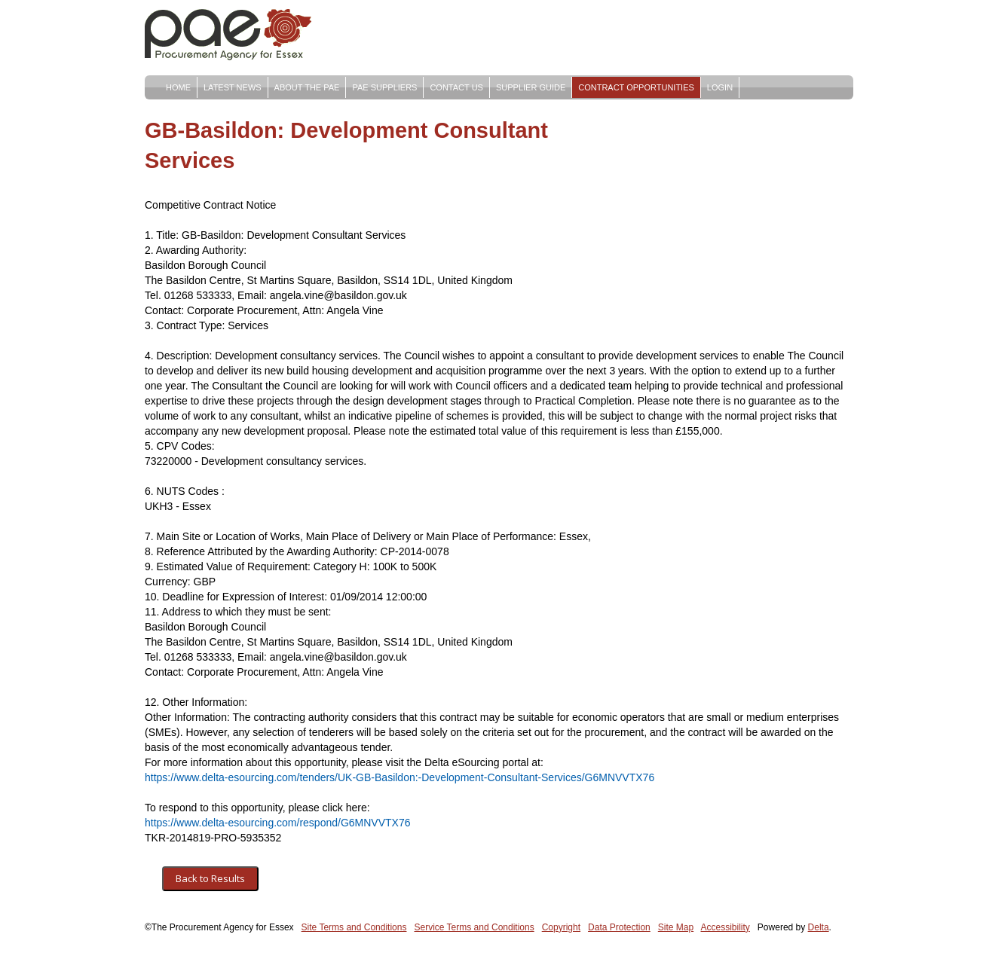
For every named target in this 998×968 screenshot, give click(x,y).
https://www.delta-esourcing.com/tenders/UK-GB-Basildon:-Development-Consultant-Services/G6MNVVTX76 (399, 777)
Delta (818, 927)
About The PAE (307, 87)
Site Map (675, 927)
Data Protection (619, 927)
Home (178, 87)
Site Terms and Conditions (354, 927)
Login (720, 87)
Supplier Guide (530, 87)
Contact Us (456, 87)
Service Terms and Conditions (474, 927)
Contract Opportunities (636, 87)
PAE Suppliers (384, 87)
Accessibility (725, 927)
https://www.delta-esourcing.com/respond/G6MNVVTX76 (278, 823)
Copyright (561, 927)
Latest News (233, 87)
